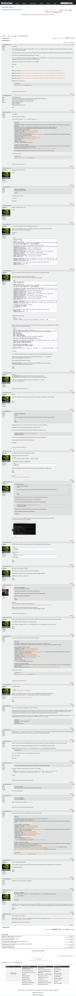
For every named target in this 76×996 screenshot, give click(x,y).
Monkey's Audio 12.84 (26, 975)
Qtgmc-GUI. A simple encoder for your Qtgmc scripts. (12, 936)
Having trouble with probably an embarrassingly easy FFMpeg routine (15, 941)
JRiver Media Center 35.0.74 (43, 977)
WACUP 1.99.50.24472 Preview (27, 970)
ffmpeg (44, 716)
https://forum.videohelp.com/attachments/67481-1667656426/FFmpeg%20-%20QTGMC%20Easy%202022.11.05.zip (43, 78)
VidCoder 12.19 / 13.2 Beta (26, 980)
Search (18, 9)
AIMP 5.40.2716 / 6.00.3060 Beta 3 (28, 982)
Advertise (38, 990)
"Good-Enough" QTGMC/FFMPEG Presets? (10, 938)
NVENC (43, 356)
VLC (72, 715)
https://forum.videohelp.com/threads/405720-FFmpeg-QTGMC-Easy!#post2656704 (41, 148)
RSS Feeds (46, 990)
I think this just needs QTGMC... (8, 946)
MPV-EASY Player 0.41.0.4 (26, 984)
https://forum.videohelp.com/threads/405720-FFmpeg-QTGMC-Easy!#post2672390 (45, 667)
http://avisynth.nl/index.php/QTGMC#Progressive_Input (22, 697)
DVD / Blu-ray (33, 3)
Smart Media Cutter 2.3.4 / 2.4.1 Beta (28, 972)
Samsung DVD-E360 (57, 974)
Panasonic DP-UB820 (58, 983)
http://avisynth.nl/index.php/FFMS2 (31, 130)
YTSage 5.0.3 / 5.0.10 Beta (42, 975)
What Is (48, 3)
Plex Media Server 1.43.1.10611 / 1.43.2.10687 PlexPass (28, 969)
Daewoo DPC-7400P (57, 969)
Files (21, 9)
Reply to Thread (5, 38)
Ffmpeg (40, 748)
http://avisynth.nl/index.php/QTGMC (29, 138)
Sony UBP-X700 (57, 968)
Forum (17, 3)
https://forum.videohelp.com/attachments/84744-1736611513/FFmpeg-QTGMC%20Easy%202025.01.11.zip (42, 70)
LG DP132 (56, 981)
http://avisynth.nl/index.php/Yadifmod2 (30, 433)
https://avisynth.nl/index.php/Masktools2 (32, 649)
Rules (16, 9)
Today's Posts (11, 9)
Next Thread (41, 950)
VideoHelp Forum (7, 7)
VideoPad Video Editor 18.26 (43, 980)
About (55, 3)
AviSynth (13, 50)
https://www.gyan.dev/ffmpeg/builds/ (39, 839)
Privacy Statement (69, 955)
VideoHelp (63, 955)
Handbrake (28, 624)
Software (24, 3)
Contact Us (59, 955)
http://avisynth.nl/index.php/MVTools (38, 134)
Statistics (51, 990)
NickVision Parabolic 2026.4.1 (43, 984)
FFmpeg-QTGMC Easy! (23, 36)
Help (66, 10)
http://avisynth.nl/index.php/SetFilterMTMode (20, 477)
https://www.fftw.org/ (27, 837)
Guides (41, 3)
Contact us (23, 990)
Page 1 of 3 (64, 929)
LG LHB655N (56, 971)
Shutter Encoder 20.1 (25, 977)
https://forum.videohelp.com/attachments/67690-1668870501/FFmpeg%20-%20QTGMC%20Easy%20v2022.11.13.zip (43, 75)
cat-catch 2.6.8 (40, 979)
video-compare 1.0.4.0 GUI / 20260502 (45, 974)
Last (73, 38)
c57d (3, 97)
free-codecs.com (40, 992)
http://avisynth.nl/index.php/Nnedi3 (30, 136)
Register (70, 10)
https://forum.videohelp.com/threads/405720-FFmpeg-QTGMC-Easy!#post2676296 (29, 849)
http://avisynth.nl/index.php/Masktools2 (31, 131)
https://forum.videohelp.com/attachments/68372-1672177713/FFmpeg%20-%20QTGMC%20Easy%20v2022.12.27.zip (44, 73)
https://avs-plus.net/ (29, 838)
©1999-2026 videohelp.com (38, 994)
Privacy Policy (29, 990)
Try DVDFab (11, 962)
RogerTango (4, 207)
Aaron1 (3, 707)
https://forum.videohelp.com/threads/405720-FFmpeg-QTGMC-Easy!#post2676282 (28, 848)
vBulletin (39, 959)
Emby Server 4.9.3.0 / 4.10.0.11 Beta (44, 982)
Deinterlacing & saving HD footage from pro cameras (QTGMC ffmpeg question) (17, 944)
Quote (71, 93)
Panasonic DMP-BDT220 (58, 978)
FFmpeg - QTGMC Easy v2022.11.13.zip (22, 674)
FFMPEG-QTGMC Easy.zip (20, 85)
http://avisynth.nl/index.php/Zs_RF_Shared (33, 137)
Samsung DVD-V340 (57, 973)
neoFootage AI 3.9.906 (26, 979)
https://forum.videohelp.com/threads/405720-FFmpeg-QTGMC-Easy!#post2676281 (44, 846)
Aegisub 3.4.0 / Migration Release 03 (44, 969)
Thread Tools (65, 42)
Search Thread (71, 42)
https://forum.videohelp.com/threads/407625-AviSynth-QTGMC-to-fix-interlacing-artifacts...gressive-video (31, 604)
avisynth (35, 99)
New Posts (6, 9)
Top (59, 929)
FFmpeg (37, 48)
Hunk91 (3, 46)
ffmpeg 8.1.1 (24, 974)
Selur (3, 764)
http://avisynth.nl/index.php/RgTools (28, 133)
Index (3, 9)
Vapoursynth (29, 802)
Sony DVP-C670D (57, 976)
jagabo (3, 731)
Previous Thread (35, 950)
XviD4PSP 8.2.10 (41, 968)
